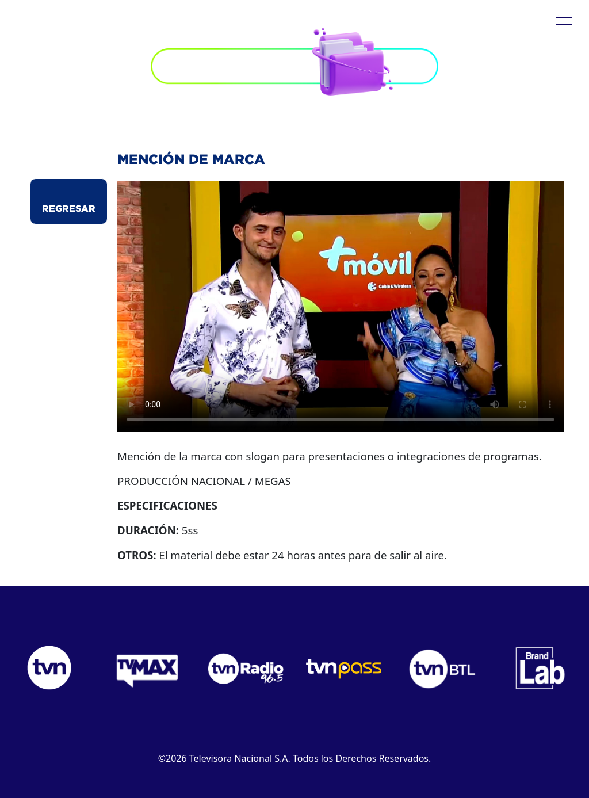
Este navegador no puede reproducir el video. (340, 306)
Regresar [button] (68, 208)
